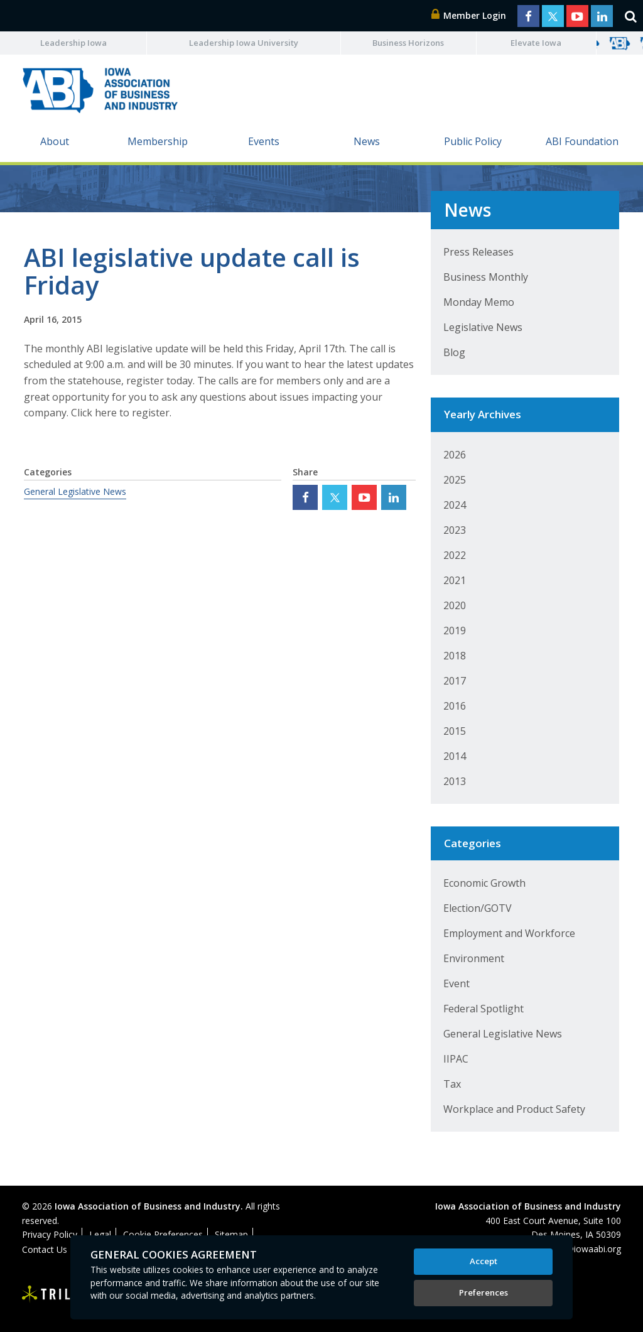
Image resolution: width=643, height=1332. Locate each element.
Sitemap (231, 1234)
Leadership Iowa (73, 42)
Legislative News (482, 327)
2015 (454, 731)
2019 (454, 630)
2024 (454, 505)
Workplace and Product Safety (514, 1109)
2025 (454, 480)
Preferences (483, 1292)
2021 (454, 580)
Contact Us (44, 1249)
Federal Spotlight (483, 1008)
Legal (100, 1234)
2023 (454, 530)
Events (263, 141)
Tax (452, 1084)
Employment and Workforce (509, 933)
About (54, 141)
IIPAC (455, 1059)
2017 (454, 681)
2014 (454, 756)
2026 (454, 455)
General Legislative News (75, 491)
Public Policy (473, 141)
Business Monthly (485, 277)
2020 (454, 605)
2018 (454, 656)
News (367, 141)
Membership (157, 141)
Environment (473, 958)
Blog (454, 352)
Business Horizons (408, 42)
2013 (454, 781)
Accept (483, 1261)
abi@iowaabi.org (587, 1249)
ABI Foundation (582, 141)
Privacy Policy (49, 1234)
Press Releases (478, 252)
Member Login (469, 15)
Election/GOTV (477, 908)
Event (456, 983)
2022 (454, 555)
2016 (454, 706)
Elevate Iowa (536, 42)
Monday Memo (478, 302)
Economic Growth (484, 883)
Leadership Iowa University (243, 42)
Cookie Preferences (163, 1234)
